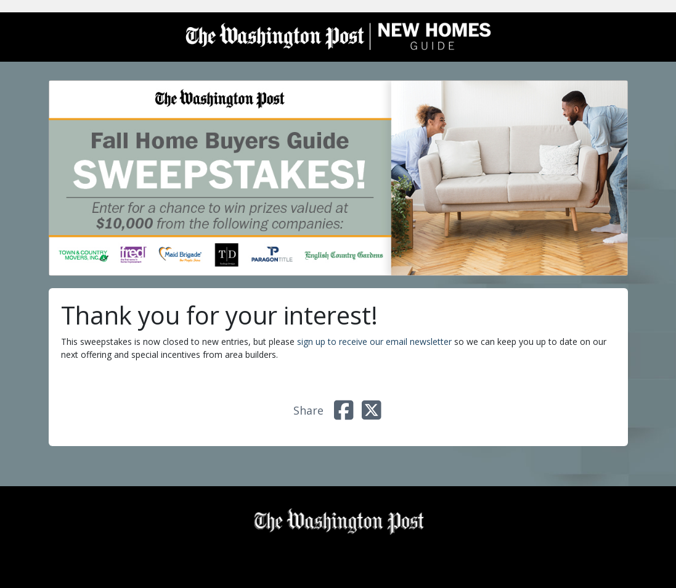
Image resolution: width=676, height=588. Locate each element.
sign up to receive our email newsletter (374, 341)
